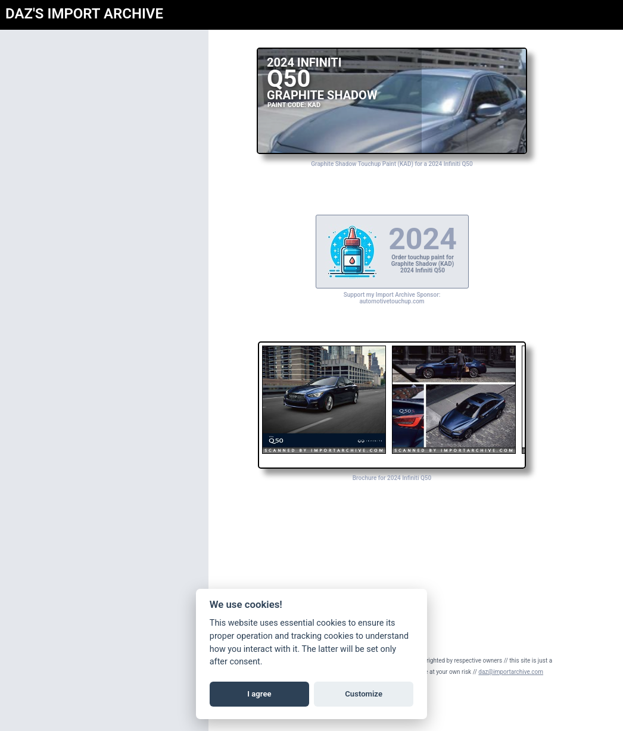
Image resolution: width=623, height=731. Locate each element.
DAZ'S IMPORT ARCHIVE (84, 13)
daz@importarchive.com (510, 672)
